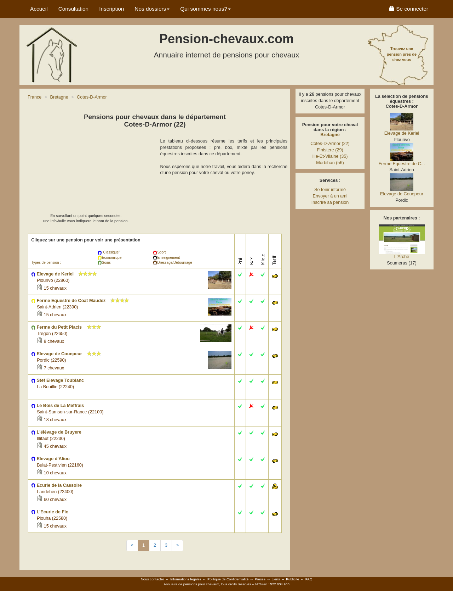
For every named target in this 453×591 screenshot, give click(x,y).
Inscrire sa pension (330, 202)
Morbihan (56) (330, 162)
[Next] (177, 545)
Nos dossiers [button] (152, 9)
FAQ (308, 579)
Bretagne (330, 134)
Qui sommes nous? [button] (205, 9)
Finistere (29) (330, 149)
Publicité (292, 579)
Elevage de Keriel (401, 133)
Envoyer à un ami (329, 196)
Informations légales (185, 579)
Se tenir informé (330, 189)
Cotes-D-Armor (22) (330, 143)
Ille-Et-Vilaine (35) (330, 156)
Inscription (111, 9)
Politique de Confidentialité (227, 579)
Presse (260, 579)
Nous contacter (152, 579)
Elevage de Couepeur (401, 193)
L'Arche (401, 256)
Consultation (73, 9)
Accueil (39, 9)
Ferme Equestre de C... (402, 163)
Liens (275, 579)
